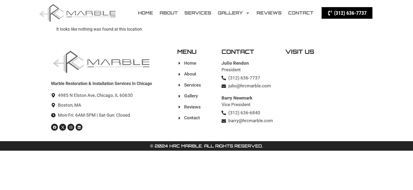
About (169, 13)
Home (145, 13)
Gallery (234, 13)
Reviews (269, 13)
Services (197, 13)
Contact (300, 13)
